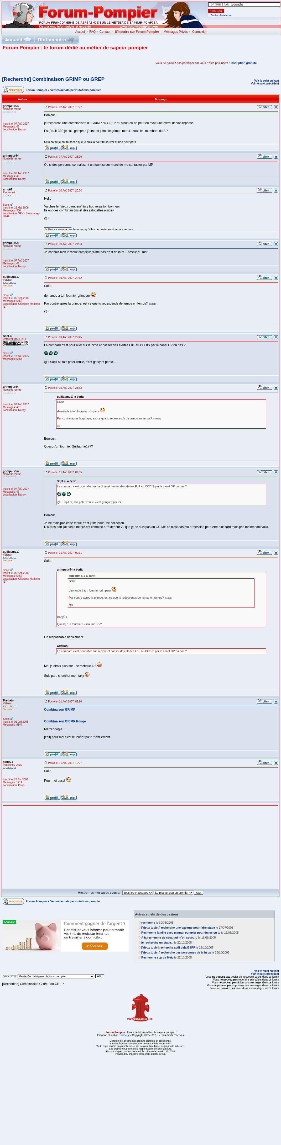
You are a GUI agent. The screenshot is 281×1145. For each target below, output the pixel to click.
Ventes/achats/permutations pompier (75, 90)
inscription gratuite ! (244, 63)
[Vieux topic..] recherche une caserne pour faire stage (178, 927)
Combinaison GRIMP (59, 709)
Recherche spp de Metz (157, 957)
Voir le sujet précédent (265, 83)
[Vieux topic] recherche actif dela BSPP (168, 947)
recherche (148, 922)
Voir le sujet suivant (266, 80)
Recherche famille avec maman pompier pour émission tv (180, 932)
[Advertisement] (64, 63)
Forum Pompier (36, 90)
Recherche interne (221, 15)
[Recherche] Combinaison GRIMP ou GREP (53, 79)
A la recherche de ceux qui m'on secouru (169, 937)
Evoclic (125, 1035)
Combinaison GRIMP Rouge (65, 721)
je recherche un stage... (157, 942)
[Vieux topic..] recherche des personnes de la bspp (176, 952)
